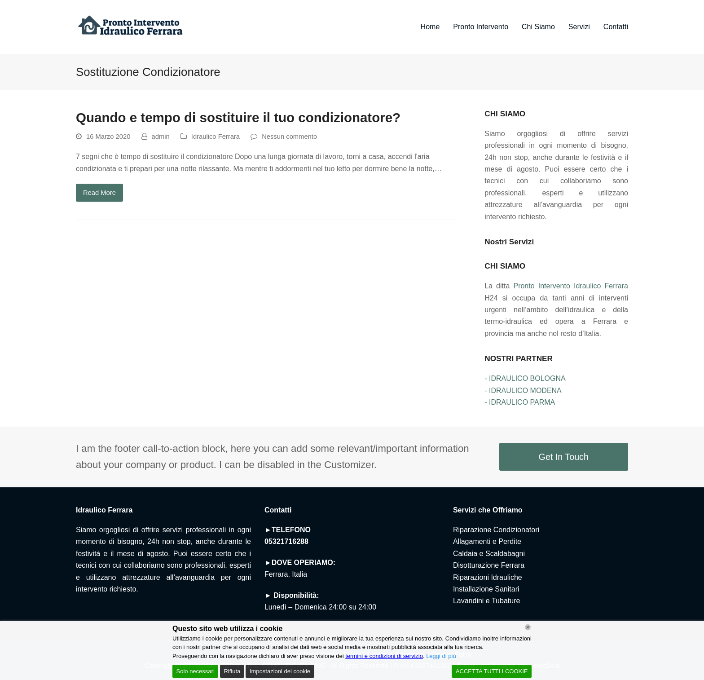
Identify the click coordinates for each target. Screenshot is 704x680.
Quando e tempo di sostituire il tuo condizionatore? (238, 117)
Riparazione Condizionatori (496, 530)
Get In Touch (564, 457)
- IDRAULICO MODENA (523, 390)
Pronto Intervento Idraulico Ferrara (570, 286)
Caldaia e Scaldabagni (489, 553)
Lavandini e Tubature (486, 601)
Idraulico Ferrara (215, 136)
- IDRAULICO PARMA (519, 402)
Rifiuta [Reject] (232, 671)
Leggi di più (441, 656)
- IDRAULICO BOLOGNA (524, 378)
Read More (99, 192)
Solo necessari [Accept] (195, 671)
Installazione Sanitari (486, 589)
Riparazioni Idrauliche (487, 577)
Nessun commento (289, 136)
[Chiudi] (528, 627)
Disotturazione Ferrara (488, 565)
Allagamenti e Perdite (487, 541)
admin (161, 136)
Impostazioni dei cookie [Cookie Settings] (280, 671)
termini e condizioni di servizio (384, 656)
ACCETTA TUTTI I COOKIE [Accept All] (492, 671)
